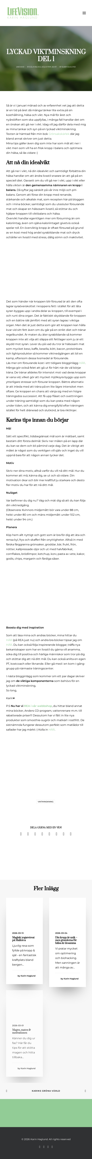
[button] (84, 13)
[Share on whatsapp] (56, 834)
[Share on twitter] (28, 834)
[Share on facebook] (21, 834)
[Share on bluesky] (63, 834)
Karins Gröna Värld (46, 1091)
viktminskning (45, 801)
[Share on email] (70, 834)
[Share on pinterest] (42, 834)
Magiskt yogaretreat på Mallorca (23, 939)
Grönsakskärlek (59, 133)
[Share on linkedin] (49, 834)
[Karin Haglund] (23, 13)
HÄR (82, 363)
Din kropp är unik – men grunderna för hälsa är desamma (66, 940)
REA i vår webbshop (38, 706)
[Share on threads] (35, 834)
